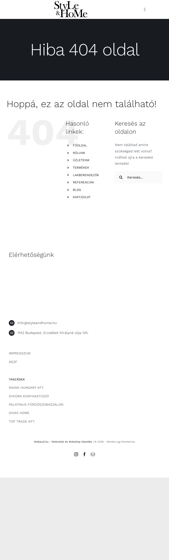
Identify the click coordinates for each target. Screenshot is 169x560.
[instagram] (76, 454)
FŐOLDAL (80, 145)
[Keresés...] (138, 177)
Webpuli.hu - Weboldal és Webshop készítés (63, 441)
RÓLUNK (79, 153)
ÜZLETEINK (81, 160)
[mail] (93, 454)
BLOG (77, 190)
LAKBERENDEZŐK (86, 175)
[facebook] (84, 454)
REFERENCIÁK (83, 182)
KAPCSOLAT (81, 197)
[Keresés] (121, 177)
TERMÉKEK (81, 167)
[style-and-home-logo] (70, 3)
